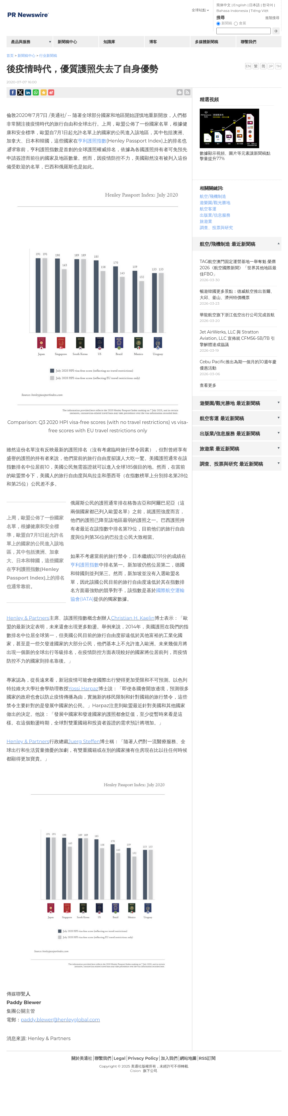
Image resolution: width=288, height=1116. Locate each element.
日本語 (254, 5)
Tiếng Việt (259, 10)
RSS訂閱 (207, 1058)
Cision (135, 1070)
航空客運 (208, 209)
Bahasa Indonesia (232, 10)
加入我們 (169, 1058)
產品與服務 (20, 41)
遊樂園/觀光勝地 (215, 202)
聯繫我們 (248, 41)
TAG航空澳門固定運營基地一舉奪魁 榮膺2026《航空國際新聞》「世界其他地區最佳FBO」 (238, 268)
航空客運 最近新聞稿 (222, 418)
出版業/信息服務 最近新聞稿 (230, 433)
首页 (10, 55)
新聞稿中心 (26, 55)
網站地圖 (188, 1058)
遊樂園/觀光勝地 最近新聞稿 (230, 403)
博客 (153, 41)
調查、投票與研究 (216, 227)
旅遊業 (206, 221)
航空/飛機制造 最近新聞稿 (227, 244)
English (240, 5)
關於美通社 (81, 1058)
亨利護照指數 (92, 141)
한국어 (267, 5)
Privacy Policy (143, 1058)
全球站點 (199, 10)
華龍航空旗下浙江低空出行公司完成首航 (237, 314)
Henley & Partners (28, 618)
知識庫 (109, 41)
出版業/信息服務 (215, 215)
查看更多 (208, 385)
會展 (242, 23)
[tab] (236, 244)
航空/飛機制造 (213, 196)
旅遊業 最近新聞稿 (219, 449)
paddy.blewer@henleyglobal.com (60, 1020)
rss (187, 92)
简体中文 (223, 5)
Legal (119, 1058)
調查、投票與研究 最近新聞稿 (231, 464)
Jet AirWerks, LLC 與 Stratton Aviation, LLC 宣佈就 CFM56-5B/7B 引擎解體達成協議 (237, 338)
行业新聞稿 (48, 55)
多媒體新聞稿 (206, 41)
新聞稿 (226, 23)
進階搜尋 (272, 17)
